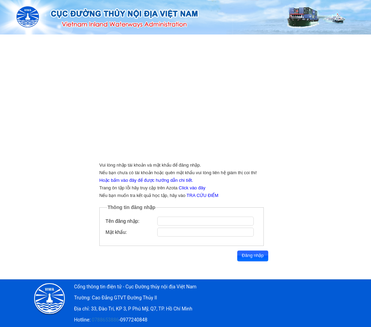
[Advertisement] (185, 86)
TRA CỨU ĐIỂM (202, 195)
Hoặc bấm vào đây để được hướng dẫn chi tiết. (146, 180)
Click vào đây (192, 187)
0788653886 (105, 320)
